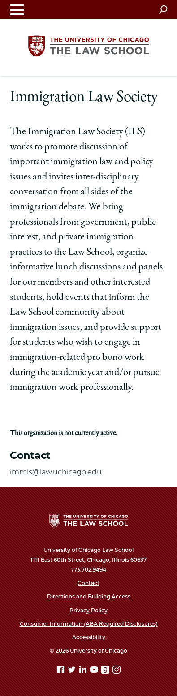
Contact (88, 583)
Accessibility (88, 637)
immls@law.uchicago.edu (56, 472)
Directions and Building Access (88, 596)
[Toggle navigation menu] (17, 9)
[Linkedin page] (84, 671)
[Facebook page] (61, 671)
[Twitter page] (73, 671)
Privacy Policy (88, 610)
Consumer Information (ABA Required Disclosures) (89, 623)
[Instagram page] (116, 671)
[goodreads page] (106, 671)
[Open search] (163, 9)
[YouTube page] (95, 671)
